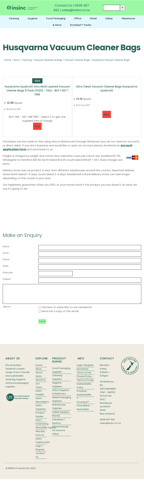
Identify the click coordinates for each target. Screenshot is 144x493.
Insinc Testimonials (41, 444)
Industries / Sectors (58, 424)
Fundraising (41, 427)
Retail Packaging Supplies (61, 402)
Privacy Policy (84, 380)
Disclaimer (83, 372)
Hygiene (32, 18)
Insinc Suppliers (41, 410)
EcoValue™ (83, 405)
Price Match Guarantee (83, 411)
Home (7, 59)
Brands (56, 419)
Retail (93, 18)
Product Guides (40, 418)
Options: (7, 310)
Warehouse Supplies (58, 410)
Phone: (6, 259)
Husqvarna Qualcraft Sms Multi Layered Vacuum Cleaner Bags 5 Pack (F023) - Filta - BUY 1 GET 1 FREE (37, 90)
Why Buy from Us (40, 436)
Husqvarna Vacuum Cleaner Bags (111, 59)
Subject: (7, 279)
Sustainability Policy (84, 389)
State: (6, 266)
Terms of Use (84, 376)
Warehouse (128, 18)
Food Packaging (55, 18)
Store (17, 59)
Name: (6, 246)
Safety (109, 18)
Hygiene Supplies (57, 388)
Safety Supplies (60, 415)
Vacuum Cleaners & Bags (48, 59)
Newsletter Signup (41, 431)
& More (57, 25)
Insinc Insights (40, 396)
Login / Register (40, 451)
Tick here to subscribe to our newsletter (65, 311)
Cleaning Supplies (57, 380)
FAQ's (39, 423)
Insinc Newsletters (41, 403)
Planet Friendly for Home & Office (60, 434)
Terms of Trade (85, 383)
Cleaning (14, 18)
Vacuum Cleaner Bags (77, 59)
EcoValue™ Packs (80, 25)
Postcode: (8, 272)
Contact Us (63, 5)
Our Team (39, 389)
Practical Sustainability (84, 396)
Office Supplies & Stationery (60, 395)
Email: (6, 252)
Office (77, 18)
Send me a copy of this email (58, 314)
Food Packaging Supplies (61, 373)
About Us (41, 383)
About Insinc (39, 377)
